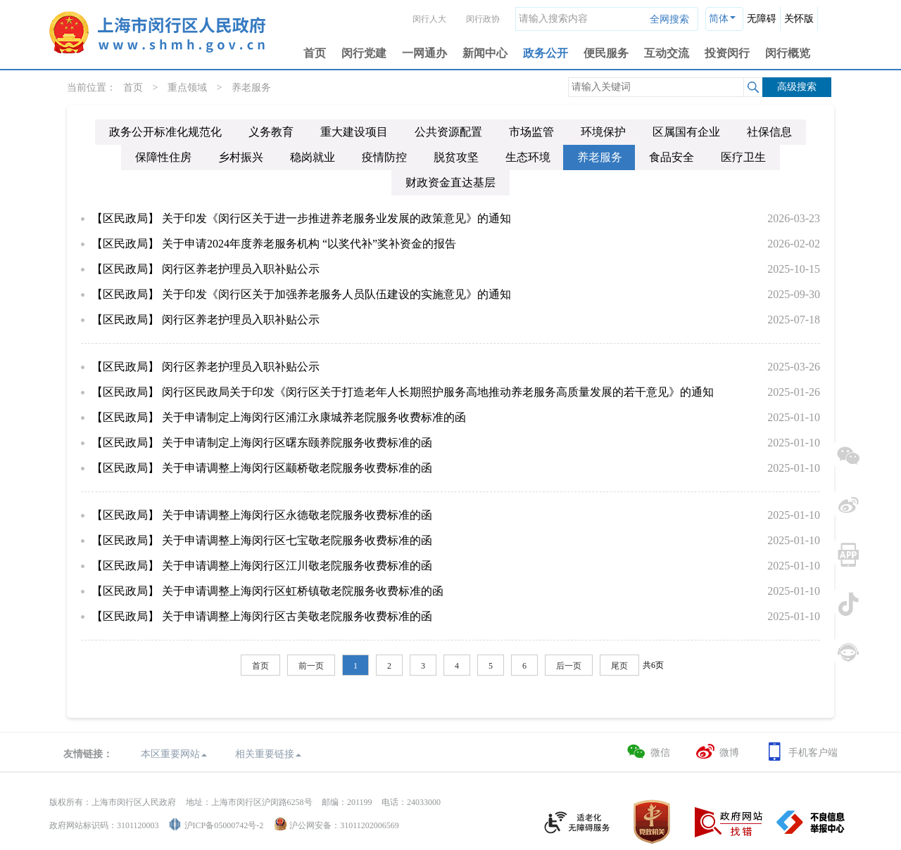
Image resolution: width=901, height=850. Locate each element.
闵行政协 (483, 19)
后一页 (568, 666)
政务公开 (545, 53)
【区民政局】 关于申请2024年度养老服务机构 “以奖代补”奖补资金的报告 (274, 244)
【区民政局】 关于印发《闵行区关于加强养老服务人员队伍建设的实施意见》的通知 (301, 294)
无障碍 (761, 18)
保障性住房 (163, 157)
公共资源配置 (448, 132)
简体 (719, 18)
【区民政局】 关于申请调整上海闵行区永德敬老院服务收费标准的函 (262, 515)
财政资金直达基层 (450, 182)
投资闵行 (727, 53)
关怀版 (799, 18)
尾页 (619, 666)
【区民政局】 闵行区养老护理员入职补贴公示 (206, 269)
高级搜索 (797, 87)
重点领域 (187, 87)
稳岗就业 (312, 157)
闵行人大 (429, 19)
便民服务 (606, 53)
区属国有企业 (686, 132)
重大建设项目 (354, 132)
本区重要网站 (174, 754)
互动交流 (666, 53)
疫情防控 (384, 157)
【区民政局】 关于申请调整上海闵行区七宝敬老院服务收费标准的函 (262, 540)
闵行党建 (363, 53)
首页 (314, 53)
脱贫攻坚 (456, 157)
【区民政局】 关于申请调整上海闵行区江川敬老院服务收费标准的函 (262, 566)
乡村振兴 (240, 157)
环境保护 (603, 132)
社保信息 (769, 132)
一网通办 (424, 53)
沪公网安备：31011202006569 (344, 825)
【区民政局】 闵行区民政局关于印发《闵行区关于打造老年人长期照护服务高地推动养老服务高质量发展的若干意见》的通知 (403, 392)
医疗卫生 (743, 157)
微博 (717, 751)
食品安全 (671, 157)
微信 (648, 751)
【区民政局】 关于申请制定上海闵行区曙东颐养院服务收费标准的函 (262, 443)
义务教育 (271, 132)
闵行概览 (787, 53)
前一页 (311, 666)
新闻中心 (485, 53)
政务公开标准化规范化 (165, 132)
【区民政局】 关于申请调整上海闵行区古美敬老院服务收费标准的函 (262, 616)
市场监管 (531, 132)
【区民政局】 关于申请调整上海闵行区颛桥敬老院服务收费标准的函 (262, 468)
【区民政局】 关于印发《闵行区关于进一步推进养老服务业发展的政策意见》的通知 (301, 218)
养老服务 (251, 87)
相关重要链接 (268, 754)
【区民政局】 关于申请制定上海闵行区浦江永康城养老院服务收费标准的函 (279, 417)
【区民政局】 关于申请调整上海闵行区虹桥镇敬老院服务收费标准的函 (267, 591)
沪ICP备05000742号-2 (224, 825)
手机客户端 (801, 751)
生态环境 (527, 157)
